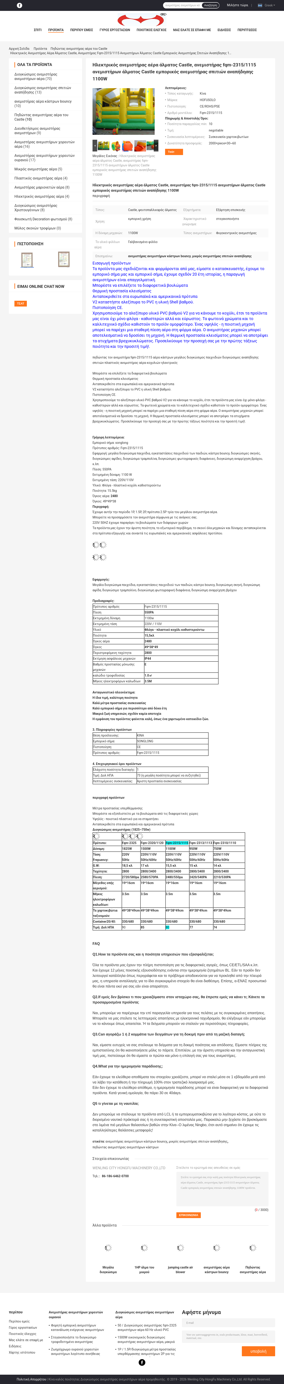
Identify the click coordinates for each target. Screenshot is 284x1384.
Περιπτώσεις (247, 30)
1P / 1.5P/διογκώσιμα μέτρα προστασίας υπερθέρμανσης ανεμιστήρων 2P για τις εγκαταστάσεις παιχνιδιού (147, 1352)
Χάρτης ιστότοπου (22, 1352)
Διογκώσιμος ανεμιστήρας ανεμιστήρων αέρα (35, 76)
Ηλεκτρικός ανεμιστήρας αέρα (39, 196)
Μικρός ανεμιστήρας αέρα (35, 169)
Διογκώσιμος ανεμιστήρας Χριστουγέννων (35, 207)
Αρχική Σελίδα (19, 48)
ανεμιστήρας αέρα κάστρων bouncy (43, 101)
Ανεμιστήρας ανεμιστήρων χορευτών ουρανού (76, 1314)
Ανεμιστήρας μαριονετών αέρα (39, 187)
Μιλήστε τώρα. (237, 5)
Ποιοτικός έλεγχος (152, 30)
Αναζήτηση (210, 5)
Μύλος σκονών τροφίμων (35, 228)
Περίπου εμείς (81, 30)
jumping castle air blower (180, 1270)
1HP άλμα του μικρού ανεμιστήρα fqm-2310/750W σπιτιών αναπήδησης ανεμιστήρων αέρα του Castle (144, 1270)
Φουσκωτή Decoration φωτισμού (40, 219)
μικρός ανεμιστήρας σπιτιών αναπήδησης (198, 1141)
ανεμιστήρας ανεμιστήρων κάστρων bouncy (136, 1141)
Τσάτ (171, 151)
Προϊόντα (56, 30)
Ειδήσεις (224, 30)
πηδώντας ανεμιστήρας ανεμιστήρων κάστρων (126, 1147)
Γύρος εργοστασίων (115, 30)
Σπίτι (38, 30)
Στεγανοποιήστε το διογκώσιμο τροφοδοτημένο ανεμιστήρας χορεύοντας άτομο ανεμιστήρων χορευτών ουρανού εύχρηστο (74, 1340)
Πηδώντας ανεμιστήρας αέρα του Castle (79, 48)
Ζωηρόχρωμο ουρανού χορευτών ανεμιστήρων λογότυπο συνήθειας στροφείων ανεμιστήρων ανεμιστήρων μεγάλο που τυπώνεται (78, 1352)
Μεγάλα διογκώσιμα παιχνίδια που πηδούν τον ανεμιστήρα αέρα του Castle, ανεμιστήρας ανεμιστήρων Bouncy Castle (108, 1270)
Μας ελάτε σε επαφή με (192, 30)
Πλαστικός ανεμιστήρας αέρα (38, 178)
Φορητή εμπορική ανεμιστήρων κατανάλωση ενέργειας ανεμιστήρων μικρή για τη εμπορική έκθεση (77, 1328)
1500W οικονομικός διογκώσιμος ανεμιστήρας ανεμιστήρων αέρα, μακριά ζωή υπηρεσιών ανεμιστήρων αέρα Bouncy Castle (146, 1340)
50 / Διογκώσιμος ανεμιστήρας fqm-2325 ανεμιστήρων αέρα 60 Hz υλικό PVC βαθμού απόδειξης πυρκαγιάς (147, 1328)
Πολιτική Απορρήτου (31, 1379)
